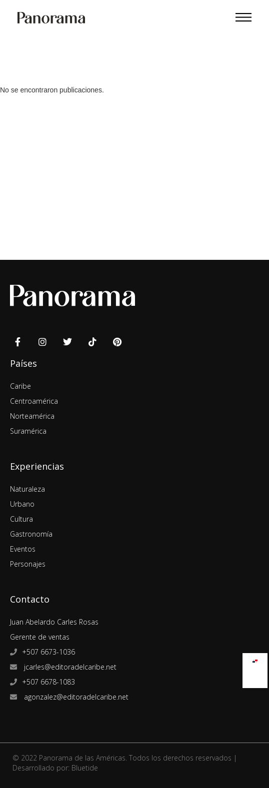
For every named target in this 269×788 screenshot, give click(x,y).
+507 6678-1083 (48, 682)
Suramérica (28, 431)
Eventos (23, 549)
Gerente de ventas (40, 637)
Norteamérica (32, 416)
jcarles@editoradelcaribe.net (69, 667)
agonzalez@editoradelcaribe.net (75, 697)
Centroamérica (34, 401)
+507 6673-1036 (48, 652)
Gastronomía (31, 534)
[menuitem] (255, 659)
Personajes (28, 564)
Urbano (22, 504)
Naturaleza (27, 489)
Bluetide (85, 768)
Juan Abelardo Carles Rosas (54, 622)
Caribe (20, 386)
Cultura (21, 519)
